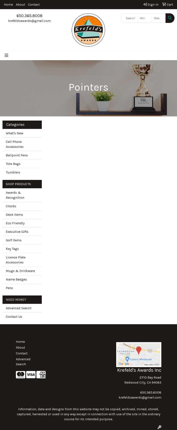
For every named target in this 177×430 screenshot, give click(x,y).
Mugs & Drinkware (20, 271)
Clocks (11, 206)
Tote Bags (13, 164)
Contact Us (14, 317)
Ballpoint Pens (17, 155)
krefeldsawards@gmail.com (29, 21)
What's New (14, 133)
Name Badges (16, 279)
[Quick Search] (129, 18)
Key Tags (12, 249)
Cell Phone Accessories (15, 144)
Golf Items (14, 240)
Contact (34, 4)
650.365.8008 (29, 15)
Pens (9, 288)
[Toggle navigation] (6, 55)
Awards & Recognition (15, 195)
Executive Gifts (17, 232)
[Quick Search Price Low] (145, 18)
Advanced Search (18, 308)
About (20, 4)
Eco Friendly (15, 223)
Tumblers (13, 172)
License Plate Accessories (15, 259)
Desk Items (14, 215)
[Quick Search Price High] (159, 18)
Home (8, 4)
